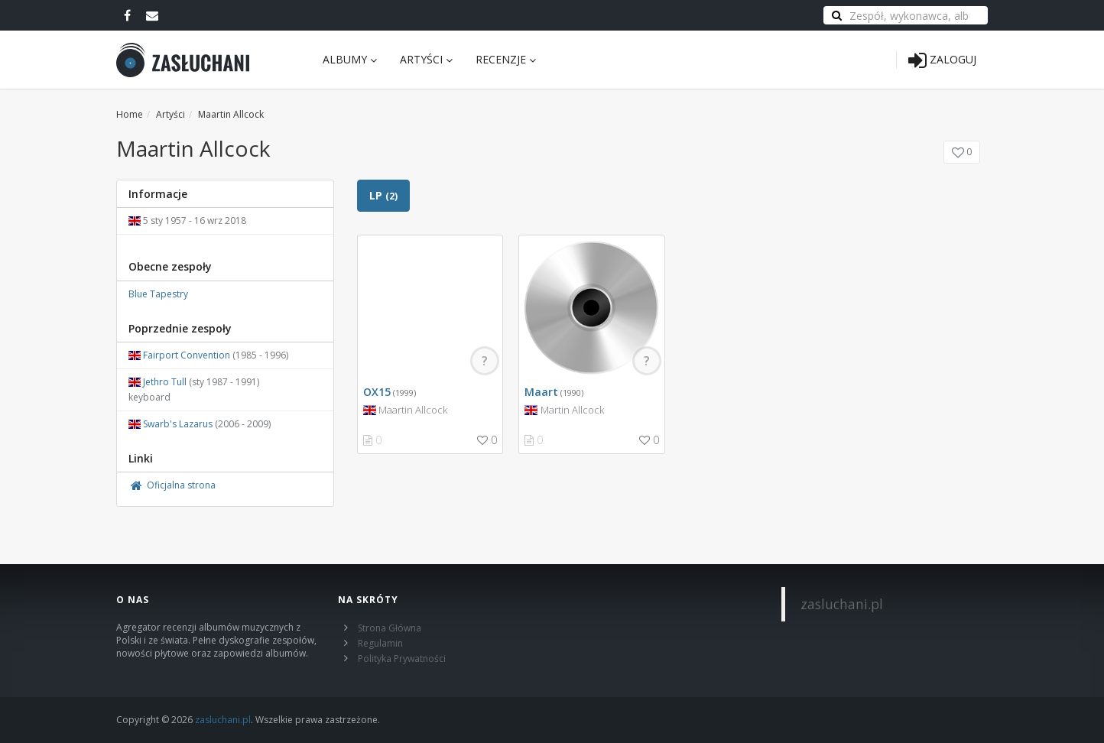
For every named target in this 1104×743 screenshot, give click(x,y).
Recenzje (506, 59)
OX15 (377, 391)
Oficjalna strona (172, 485)
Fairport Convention (186, 355)
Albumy (350, 59)
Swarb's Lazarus (178, 423)
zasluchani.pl (841, 604)
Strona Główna (389, 627)
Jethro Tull (165, 381)
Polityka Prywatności (402, 658)
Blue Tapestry (158, 293)
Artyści (426, 59)
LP (383, 195)
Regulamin (380, 643)
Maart (541, 391)
